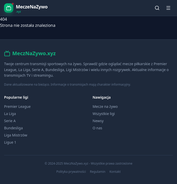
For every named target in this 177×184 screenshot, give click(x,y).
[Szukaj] (157, 8)
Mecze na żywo (105, 106)
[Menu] (168, 8)
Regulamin (98, 172)
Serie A (10, 120)
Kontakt (115, 172)
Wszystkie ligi (104, 113)
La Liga (10, 113)
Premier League (17, 106)
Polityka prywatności (71, 172)
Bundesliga (13, 127)
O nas (97, 127)
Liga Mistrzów (15, 135)
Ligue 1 (10, 142)
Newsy (98, 120)
